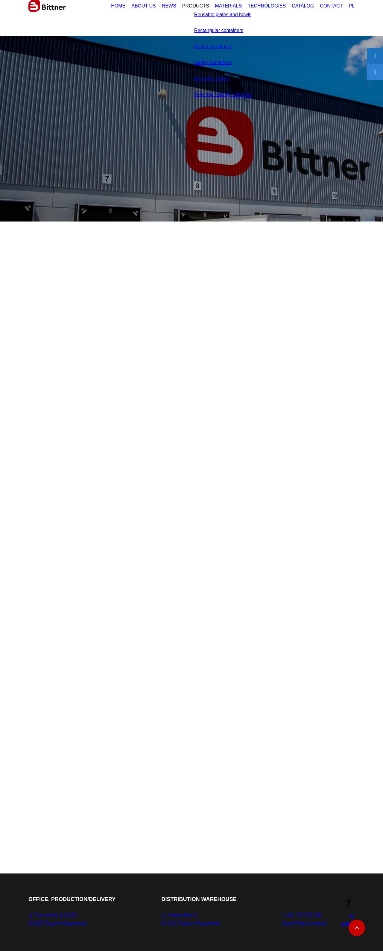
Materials (211, 16)
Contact (328, 16)
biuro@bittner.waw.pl (301, 923)
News (145, 16)
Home (88, 16)
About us (116, 16)
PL (351, 16)
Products (174, 16)
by (348, 920)
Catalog (296, 16)
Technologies (255, 16)
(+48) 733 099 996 (299, 915)
